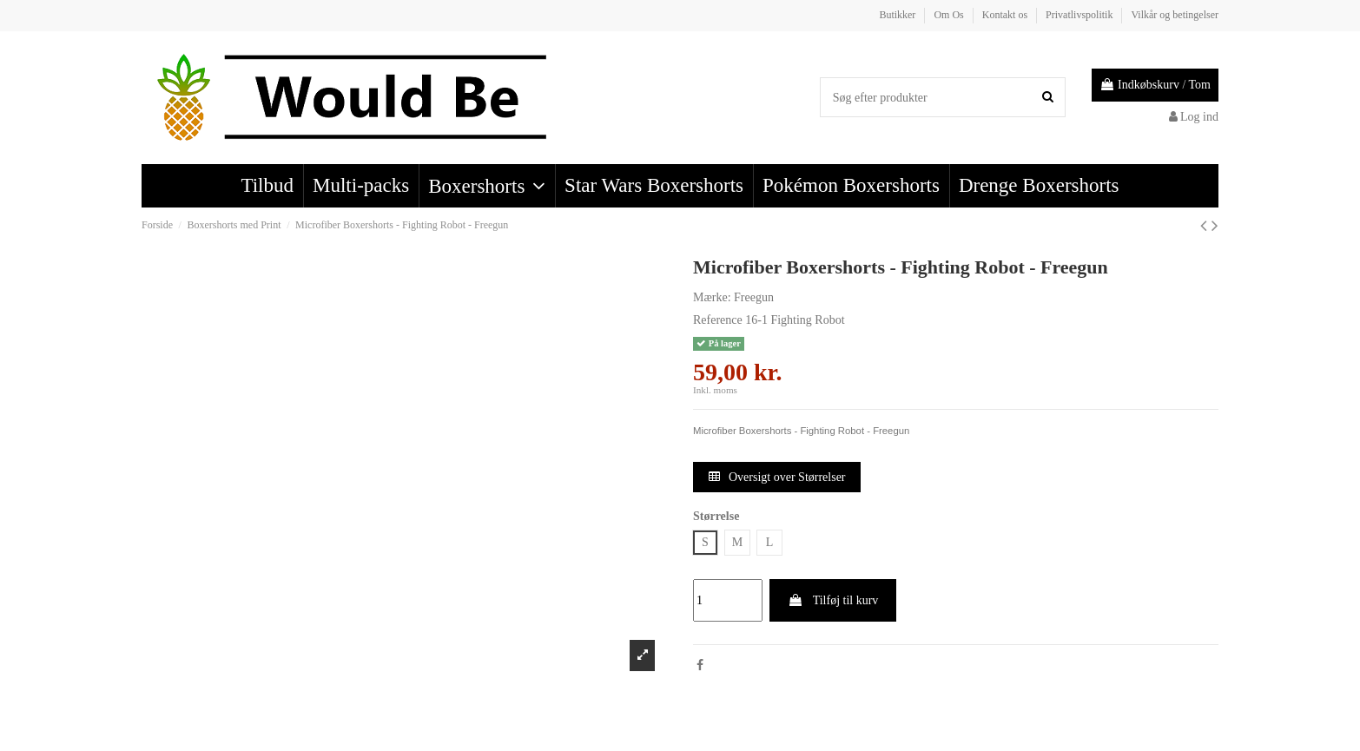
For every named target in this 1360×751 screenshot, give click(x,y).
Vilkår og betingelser (1174, 15)
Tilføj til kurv (833, 600)
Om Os (950, 15)
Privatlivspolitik (1080, 15)
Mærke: (712, 297)
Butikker (898, 15)
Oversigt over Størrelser (777, 477)
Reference (718, 319)
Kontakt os (1006, 15)
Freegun (754, 297)
